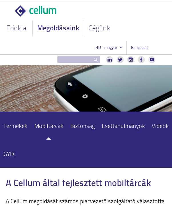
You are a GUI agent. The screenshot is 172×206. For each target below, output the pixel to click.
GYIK (9, 154)
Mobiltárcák (48, 126)
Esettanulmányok (123, 126)
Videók (160, 126)
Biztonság (82, 126)
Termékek (15, 126)
